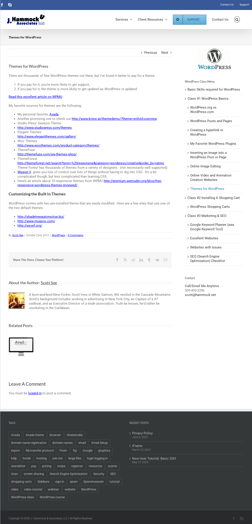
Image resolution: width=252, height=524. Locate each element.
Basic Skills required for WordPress (214, 89)
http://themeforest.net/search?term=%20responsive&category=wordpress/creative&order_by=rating (91, 163)
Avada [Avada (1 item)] (15, 435)
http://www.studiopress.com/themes (45, 128)
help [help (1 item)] (14, 458)
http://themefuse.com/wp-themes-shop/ (47, 154)
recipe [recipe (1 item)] (61, 466)
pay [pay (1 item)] (33, 466)
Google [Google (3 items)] (87, 450)
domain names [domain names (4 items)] (62, 443)
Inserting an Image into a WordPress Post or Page (208, 155)
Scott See (17, 235)
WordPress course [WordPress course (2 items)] (52, 497)
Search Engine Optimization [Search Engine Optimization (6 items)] (69, 474)
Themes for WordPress (207, 189)
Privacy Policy (142, 433)
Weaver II (24, 172)
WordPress (58, 235)
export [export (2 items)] (15, 450)
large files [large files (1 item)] (74, 458)
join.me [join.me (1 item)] (58, 458)
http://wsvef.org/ (30, 226)
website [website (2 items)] (70, 489)
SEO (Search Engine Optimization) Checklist (207, 258)
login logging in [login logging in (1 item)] (97, 458)
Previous (150, 53)
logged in (35, 393)
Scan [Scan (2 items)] (14, 474)
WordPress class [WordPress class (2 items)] (22, 497)
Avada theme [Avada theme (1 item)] (35, 435)
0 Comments (75, 235)
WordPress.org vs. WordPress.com (203, 109)
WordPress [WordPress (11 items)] (88, 489)
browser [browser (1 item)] (55, 435)
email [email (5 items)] (82, 443)
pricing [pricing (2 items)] (46, 466)
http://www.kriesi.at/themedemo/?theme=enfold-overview (114, 119)
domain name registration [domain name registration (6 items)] (29, 443)
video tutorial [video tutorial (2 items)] (33, 489)
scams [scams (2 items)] (112, 466)
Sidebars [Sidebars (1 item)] (43, 481)
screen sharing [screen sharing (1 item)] (34, 474)
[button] (237, 19)
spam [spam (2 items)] (74, 481)
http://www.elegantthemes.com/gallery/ (47, 137)
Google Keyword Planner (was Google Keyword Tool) (212, 227)
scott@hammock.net (200, 295)
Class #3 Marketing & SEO (207, 216)
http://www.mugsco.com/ (36, 221)
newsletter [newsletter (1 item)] (18, 466)
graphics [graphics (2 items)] (104, 450)
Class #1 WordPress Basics (208, 99)
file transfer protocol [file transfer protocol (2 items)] (40, 450)
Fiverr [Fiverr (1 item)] (63, 450)
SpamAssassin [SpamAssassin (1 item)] (93, 481)
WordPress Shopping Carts (210, 207)
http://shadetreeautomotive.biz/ (41, 217)
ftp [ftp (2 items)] (75, 450)
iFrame (137, 446)
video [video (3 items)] (14, 489)
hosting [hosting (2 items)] (41, 458)
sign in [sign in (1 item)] (59, 481)
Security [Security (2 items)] (98, 474)
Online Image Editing (205, 166)
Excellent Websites (204, 238)
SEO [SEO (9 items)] (113, 474)
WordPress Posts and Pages (211, 121)
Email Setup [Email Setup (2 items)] (100, 443)
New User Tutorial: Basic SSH (154, 458)
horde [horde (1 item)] (27, 458)
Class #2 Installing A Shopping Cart (214, 198)
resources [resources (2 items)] (95, 466)
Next (164, 53)
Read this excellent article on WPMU (35, 97)
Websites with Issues (206, 247)
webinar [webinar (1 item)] (53, 489)
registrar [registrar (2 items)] (77, 466)
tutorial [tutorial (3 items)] (114, 481)
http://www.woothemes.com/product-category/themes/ (59, 145)
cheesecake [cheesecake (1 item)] (75, 435)
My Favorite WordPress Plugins (213, 144)
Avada (54, 114)
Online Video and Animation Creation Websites (210, 177)
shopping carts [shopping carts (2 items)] (21, 481)
